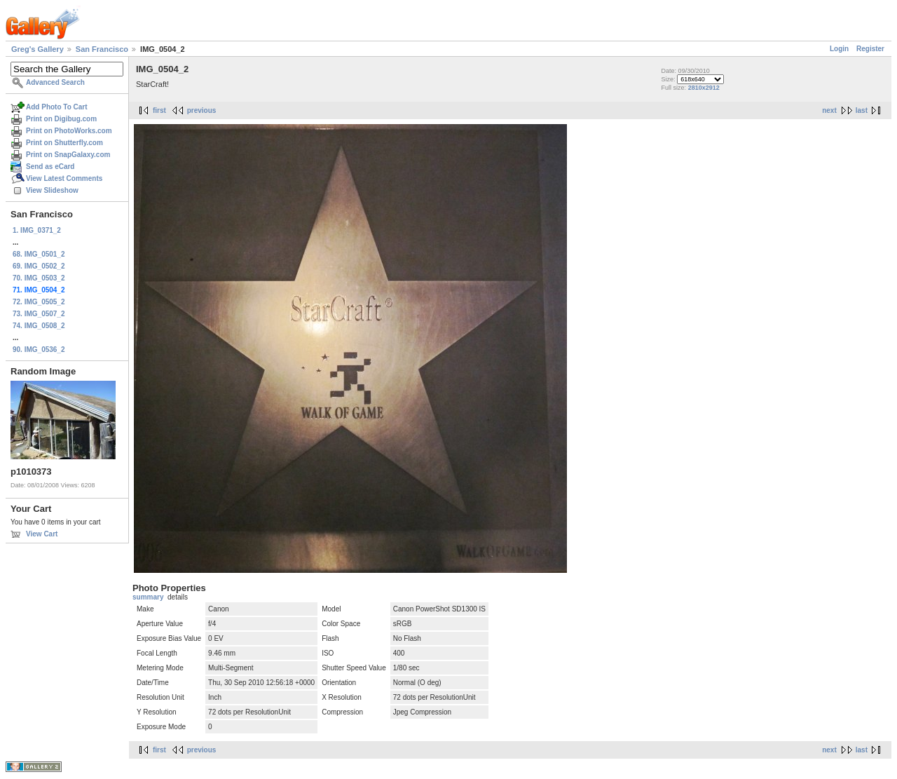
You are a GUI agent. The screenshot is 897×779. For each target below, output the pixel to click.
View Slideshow (52, 190)
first (159, 110)
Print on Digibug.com (61, 119)
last (862, 110)
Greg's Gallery (37, 49)
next (829, 110)
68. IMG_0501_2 (39, 254)
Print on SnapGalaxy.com (68, 154)
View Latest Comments (64, 178)
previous (202, 110)
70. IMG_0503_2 (39, 278)
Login (839, 49)
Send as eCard (50, 166)
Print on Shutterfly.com (64, 143)
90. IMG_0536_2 (39, 349)
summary (147, 597)
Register (870, 49)
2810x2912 (704, 87)
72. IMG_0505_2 (39, 302)
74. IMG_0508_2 (39, 326)
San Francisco (102, 49)
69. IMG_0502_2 (39, 266)
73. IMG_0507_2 (39, 314)
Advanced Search (55, 82)
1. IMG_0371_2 (37, 230)
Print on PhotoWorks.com (69, 131)
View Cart (41, 534)
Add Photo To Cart (57, 107)
